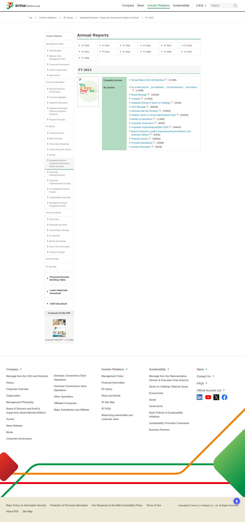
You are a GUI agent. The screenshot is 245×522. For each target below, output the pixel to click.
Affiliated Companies (65, 403)
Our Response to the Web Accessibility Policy (117, 505)
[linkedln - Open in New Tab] (200, 397)
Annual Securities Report (60, 149)
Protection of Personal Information (69, 505)
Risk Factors (54, 75)
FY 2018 (85, 46)
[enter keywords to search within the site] (224, 6)
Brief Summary (55, 138)
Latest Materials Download (59, 291)
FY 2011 (106, 52)
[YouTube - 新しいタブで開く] (208, 397)
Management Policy (54, 44)
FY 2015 (147, 46)
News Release (52, 259)
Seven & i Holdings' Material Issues (168, 386)
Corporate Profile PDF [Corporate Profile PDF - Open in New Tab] (54, 340)
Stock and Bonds (53, 213)
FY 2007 (188, 52)
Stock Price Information (59, 247)
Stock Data (54, 219)
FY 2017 (106, 46)
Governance (156, 406)
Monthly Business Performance (57, 90)
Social (152, 399)
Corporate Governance (59, 64)
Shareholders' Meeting (59, 230)
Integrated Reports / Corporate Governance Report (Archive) (59, 163)
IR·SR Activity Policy (58, 70)
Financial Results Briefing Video (59, 278)
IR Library (50, 126)
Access (10, 419)
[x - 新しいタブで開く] (216, 397)
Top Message (55, 51)
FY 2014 (167, 46)
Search (235, 6)
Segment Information (58, 103)
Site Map (27, 511)
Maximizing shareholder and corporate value (117, 417)
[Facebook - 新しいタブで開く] (224, 397)
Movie (9, 432)
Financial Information (55, 82)
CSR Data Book (58, 303)
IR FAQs (106, 408)
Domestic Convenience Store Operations (70, 377)
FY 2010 (126, 52)
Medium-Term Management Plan (57, 57)
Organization (13, 395)
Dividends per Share (58, 225)
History (10, 382)
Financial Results (56, 133)
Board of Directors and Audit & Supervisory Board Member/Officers (26, 410)
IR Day (52, 155)
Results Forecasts (57, 120)
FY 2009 (147, 52)
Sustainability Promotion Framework (169, 423)
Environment (156, 393)
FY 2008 (167, 52)
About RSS (12, 511)
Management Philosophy (20, 402)
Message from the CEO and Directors (27, 376)
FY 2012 (85, 52)
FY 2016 (126, 46)
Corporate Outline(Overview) (57, 173)
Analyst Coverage (57, 252)
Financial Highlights (57, 97)
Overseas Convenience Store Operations (70, 388)
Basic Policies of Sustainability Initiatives (166, 414)
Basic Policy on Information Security (26, 505)
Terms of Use (153, 505)
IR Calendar (54, 236)
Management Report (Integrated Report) (58, 204)
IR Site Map (51, 267)
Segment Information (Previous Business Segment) (58, 111)
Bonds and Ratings (57, 241)
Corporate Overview (17, 389)
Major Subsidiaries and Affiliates (71, 409)
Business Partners (159, 429)
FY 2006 (85, 58)
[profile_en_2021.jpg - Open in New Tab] (59, 320)
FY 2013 (188, 46)
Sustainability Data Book (60, 197)
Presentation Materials (59, 144)
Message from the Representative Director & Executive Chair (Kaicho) (168, 378)
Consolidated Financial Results (59, 190)
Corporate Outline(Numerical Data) (59, 182)
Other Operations (63, 396)
